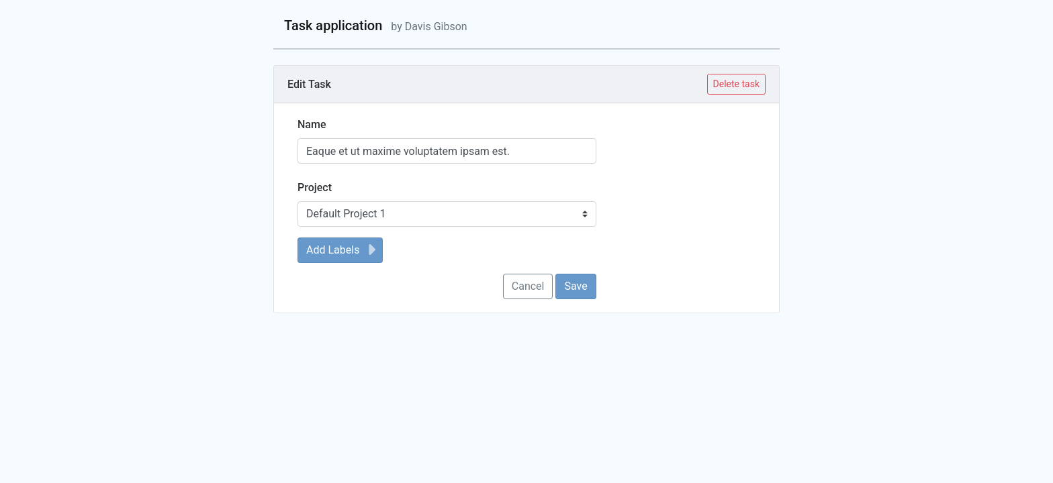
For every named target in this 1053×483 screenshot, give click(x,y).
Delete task (736, 83)
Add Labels (342, 250)
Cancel (528, 286)
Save (575, 286)
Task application (375, 25)
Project (314, 187)
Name (311, 124)
